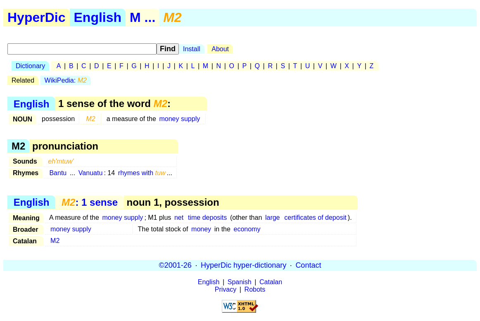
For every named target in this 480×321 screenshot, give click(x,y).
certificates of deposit (315, 217)
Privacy (225, 289)
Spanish (240, 281)
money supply (179, 118)
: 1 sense (90, 202)
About (220, 48)
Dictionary (30, 65)
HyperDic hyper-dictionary (243, 265)
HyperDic (36, 17)
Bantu (58, 172)
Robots (255, 289)
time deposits (207, 217)
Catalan (270, 281)
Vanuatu (90, 172)
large (272, 217)
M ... (142, 17)
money (201, 229)
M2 (54, 240)
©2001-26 (175, 265)
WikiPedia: (66, 80)
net (178, 217)
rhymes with (142, 172)
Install (191, 48)
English (98, 17)
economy (247, 229)
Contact (308, 265)
